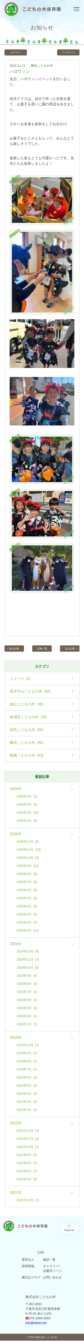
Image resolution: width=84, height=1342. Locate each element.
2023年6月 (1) (27, 1078)
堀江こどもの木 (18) (26, 705)
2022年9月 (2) (27, 1156)
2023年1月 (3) (27, 1111)
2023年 (16, 1039)
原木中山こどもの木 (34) (30, 692)
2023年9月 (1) (27, 1054)
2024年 (16, 945)
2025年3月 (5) (27, 915)
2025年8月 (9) (27, 875)
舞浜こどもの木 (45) (26, 744)
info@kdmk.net (36, 1324)
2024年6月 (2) (27, 1001)
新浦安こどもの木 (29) (28, 718)
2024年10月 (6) (28, 968)
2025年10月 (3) (28, 859)
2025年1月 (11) (28, 931)
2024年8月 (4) (27, 985)
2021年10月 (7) (28, 1201)
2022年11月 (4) (28, 1140)
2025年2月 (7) (27, 923)
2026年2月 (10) (28, 813)
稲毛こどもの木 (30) (26, 731)
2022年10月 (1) (28, 1148)
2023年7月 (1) (27, 1070)
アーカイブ (67, 52)
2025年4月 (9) (27, 907)
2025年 (16, 835)
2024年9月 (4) (27, 977)
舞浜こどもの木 (42, 66)
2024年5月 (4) (27, 1009)
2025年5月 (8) (27, 899)
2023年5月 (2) (27, 1086)
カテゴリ (16, 52)
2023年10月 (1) (28, 1046)
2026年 (16, 790)
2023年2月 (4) (27, 1103)
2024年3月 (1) (27, 1017)
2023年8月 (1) (27, 1062)
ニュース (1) (20, 680)
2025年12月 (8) (28, 842)
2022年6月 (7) (27, 1172)
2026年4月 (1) (27, 797)
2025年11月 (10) (29, 851)
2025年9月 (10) (28, 867)
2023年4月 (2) (27, 1094)
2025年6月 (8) (27, 891)
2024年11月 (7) (28, 960)
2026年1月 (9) (27, 822)
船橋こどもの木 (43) (26, 756)
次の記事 (69, 649)
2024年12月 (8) (28, 952)
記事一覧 (42, 649)
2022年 (16, 1124)
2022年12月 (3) (28, 1132)
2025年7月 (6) (27, 883)
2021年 (16, 1194)
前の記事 (15, 649)
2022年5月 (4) (27, 1180)
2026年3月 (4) (27, 805)
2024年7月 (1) (27, 993)
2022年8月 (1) (27, 1164)
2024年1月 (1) (27, 1025)
